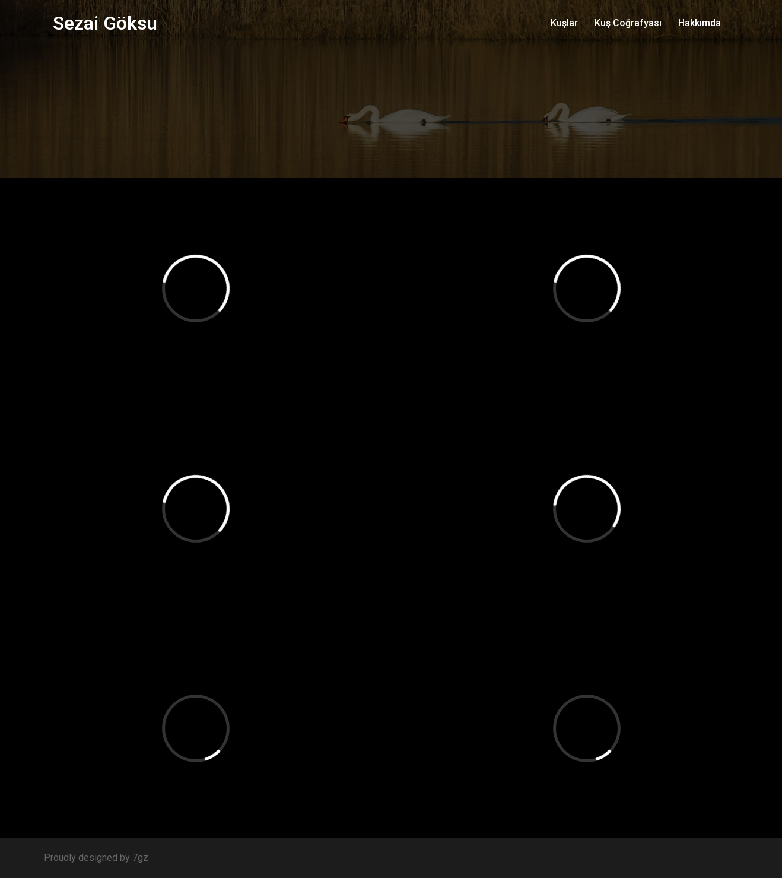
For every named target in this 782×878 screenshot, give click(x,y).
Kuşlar (564, 22)
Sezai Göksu (105, 23)
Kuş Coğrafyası (628, 22)
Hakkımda (699, 22)
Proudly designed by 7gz (96, 857)
